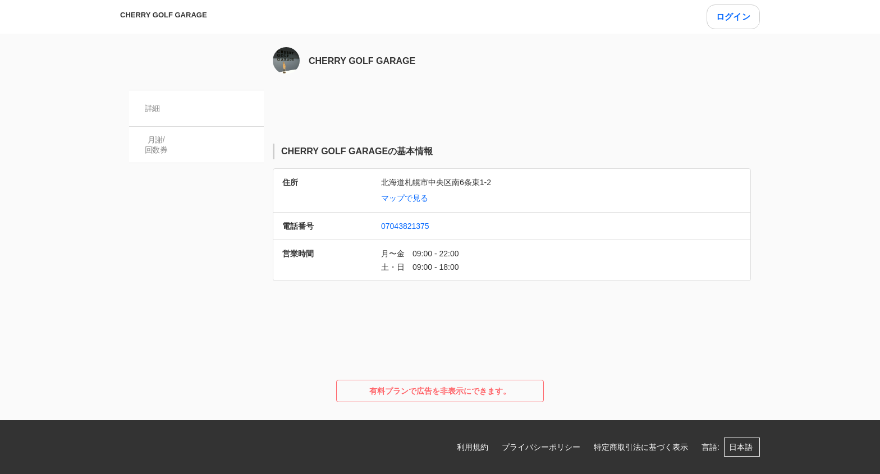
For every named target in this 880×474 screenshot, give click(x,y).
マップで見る (404, 198)
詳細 (152, 108)
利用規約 (472, 447)
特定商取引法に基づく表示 (641, 447)
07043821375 (405, 226)
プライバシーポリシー (541, 447)
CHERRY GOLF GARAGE (163, 15)
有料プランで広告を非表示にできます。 (440, 390)
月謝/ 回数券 (156, 144)
